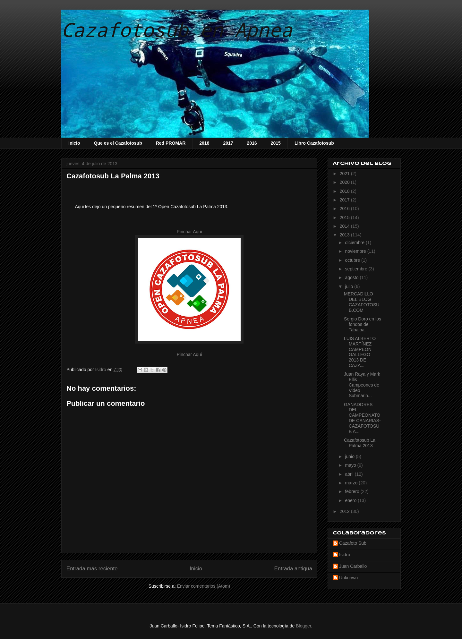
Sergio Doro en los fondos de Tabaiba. (362, 324)
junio (350, 456)
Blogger (303, 625)
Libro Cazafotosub (314, 143)
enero (351, 500)
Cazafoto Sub (352, 543)
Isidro (344, 554)
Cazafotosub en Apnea (176, 29)
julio (349, 286)
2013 (345, 234)
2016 (252, 143)
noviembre (356, 251)
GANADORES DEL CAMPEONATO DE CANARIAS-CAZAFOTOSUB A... (362, 418)
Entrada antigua (293, 569)
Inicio (74, 143)
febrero (352, 491)
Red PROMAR (171, 143)
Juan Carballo (353, 566)
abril (350, 474)
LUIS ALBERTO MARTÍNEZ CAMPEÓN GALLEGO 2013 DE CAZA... (360, 352)
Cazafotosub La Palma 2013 (359, 443)
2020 (345, 182)
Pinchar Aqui (189, 231)
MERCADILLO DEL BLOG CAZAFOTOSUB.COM (361, 301)
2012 (345, 511)
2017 (228, 143)
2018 (204, 143)
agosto (352, 277)
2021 (345, 173)
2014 (345, 226)
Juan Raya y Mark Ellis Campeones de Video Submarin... (362, 384)
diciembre (355, 242)
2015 (276, 143)
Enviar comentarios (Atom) (203, 586)
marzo (352, 482)
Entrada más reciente (92, 569)
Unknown (348, 577)
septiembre (356, 268)
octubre (353, 260)
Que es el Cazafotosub (118, 143)
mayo (351, 465)
